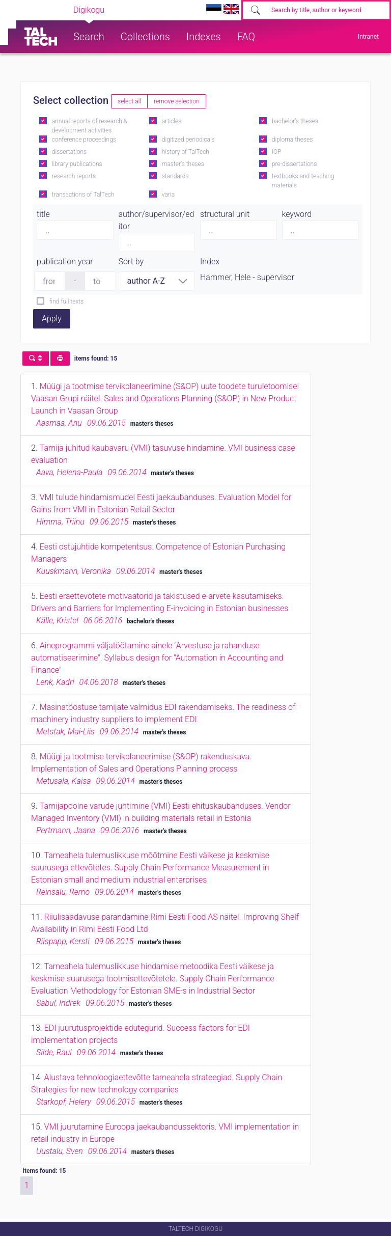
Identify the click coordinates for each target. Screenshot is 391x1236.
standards (175, 176)
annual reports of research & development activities (89, 126)
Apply (52, 318)
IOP (277, 151)
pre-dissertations (294, 164)
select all (129, 101)
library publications (77, 164)
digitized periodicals (188, 139)
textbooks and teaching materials (303, 181)
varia (168, 194)
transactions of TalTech (83, 194)
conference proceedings (84, 139)
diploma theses (292, 139)
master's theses (183, 164)
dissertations (69, 151)
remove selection (176, 101)
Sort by (131, 261)
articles (171, 121)
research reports (74, 176)
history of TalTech (185, 151)
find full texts (66, 301)
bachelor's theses (295, 121)
